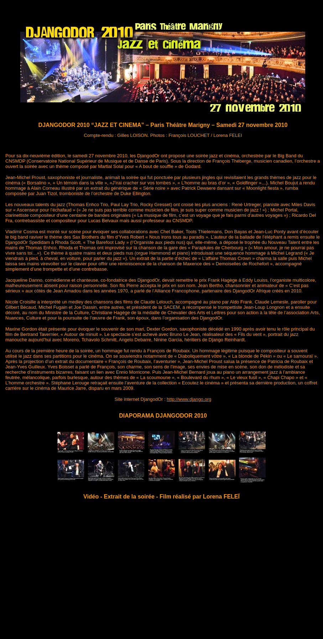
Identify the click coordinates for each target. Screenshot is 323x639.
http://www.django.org (189, 399)
